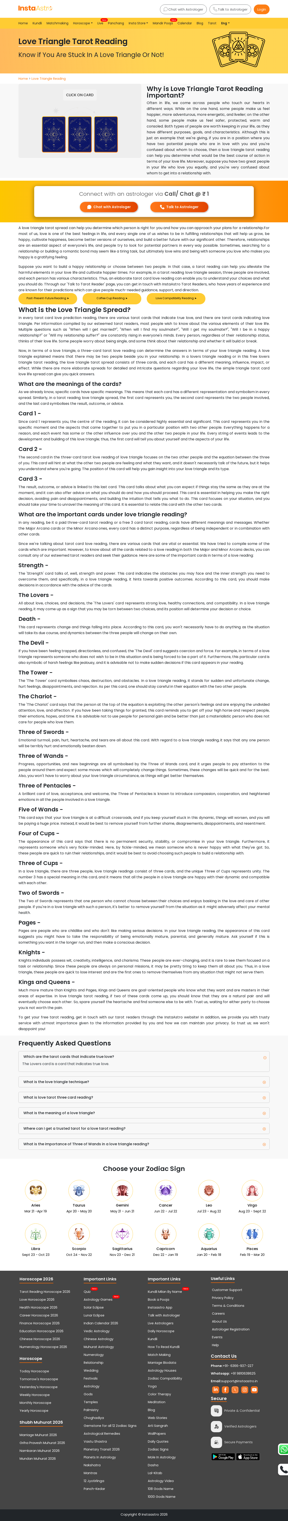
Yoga (152, 1386)
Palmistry (91, 1410)
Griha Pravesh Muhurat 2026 (42, 1443)
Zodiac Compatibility (165, 1378)
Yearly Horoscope (34, 1410)
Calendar (185, 23)
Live (101, 21)
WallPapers (157, 1433)
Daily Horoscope (161, 1331)
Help (215, 1345)
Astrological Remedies (102, 1433)
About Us (219, 1321)
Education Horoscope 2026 (41, 1331)
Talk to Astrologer (230, 9)
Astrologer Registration (231, 1329)
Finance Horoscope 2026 (40, 1323)
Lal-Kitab (155, 1473)
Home (23, 23)
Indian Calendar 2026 (101, 1323)
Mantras (90, 1473)
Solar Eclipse (94, 1307)
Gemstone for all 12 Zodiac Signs (110, 1425)
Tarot (212, 23)
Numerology (94, 1355)
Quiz (87, 1291)
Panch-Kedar (94, 1489)
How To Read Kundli (164, 1347)
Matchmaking (57, 23)
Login (261, 9)
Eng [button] (224, 23)
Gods (88, 1394)
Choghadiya (94, 1418)
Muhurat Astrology (99, 1347)
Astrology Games (98, 1299)
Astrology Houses (162, 1370)
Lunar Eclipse (94, 1315)
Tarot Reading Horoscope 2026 (45, 1291)
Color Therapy (159, 1394)
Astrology (91, 1386)
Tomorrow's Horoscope (39, 1379)
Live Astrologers (160, 1323)
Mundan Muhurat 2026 (38, 1458)
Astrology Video (161, 1481)
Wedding (91, 1370)
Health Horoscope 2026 (38, 1307)
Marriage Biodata (162, 1362)
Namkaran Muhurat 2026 (40, 1450)
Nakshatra (92, 1465)
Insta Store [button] (137, 23)
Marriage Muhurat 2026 (38, 1435)
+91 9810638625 (233, 1373)
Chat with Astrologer (183, 9)
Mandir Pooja (164, 21)
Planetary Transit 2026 (102, 1449)
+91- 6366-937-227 (238, 1366)
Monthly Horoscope (35, 1402)
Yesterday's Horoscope (39, 1387)
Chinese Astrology (98, 1339)
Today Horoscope (34, 1371)
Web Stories (157, 1418)
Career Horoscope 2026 (39, 1315)
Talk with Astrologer (164, 1315)
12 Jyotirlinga (94, 1481)
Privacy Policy (223, 1298)
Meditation (156, 1402)
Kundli (37, 23)
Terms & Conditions (228, 1305)
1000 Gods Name (162, 1496)
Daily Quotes (158, 1441)
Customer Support (227, 1290)
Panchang (116, 23)
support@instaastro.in (239, 1381)
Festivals (91, 1378)
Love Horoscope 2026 (37, 1299)
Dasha (153, 1465)
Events (217, 1337)
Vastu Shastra (95, 1441)
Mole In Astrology (162, 1457)
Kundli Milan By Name (165, 1291)
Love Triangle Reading (49, 78)
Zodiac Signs (158, 1449)
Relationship (94, 1362)
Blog (200, 23)
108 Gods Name (160, 1489)
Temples (91, 1402)
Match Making (159, 1355)
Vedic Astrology (97, 1331)
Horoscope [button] (81, 23)
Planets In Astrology (100, 1457)
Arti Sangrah (158, 1425)
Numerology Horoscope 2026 (43, 1347)
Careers (218, 1313)
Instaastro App (160, 1307)
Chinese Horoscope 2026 (40, 1339)
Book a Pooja (158, 1299)
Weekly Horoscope (35, 1395)
